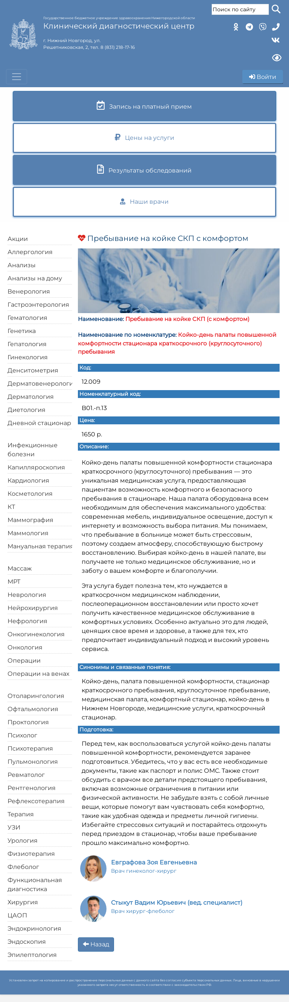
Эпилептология (32, 954)
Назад (96, 944)
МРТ (14, 581)
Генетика (22, 331)
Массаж (20, 568)
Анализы (22, 265)
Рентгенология (32, 788)
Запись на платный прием (144, 105)
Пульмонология (33, 761)
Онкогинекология (36, 634)
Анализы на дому (35, 278)
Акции (18, 238)
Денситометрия (33, 370)
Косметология (30, 493)
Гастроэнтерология (38, 304)
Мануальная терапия (41, 546)
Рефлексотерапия (36, 801)
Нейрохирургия (33, 607)
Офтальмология (33, 709)
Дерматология (31, 396)
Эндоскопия (27, 941)
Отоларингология (36, 695)
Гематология (27, 317)
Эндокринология (34, 928)
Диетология (27, 409)
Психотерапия (30, 748)
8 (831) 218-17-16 (117, 47)
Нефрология (27, 621)
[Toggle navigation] (16, 76)
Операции (24, 660)
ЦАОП (17, 915)
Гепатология (27, 344)
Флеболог (23, 866)
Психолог (22, 735)
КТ (11, 506)
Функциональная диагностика (35, 884)
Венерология (29, 291)
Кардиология (28, 480)
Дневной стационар (39, 423)
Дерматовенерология (42, 383)
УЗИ (14, 827)
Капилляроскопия (36, 467)
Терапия (21, 814)
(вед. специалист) (176, 906)
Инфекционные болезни (33, 450)
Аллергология (30, 252)
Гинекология (28, 357)
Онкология (25, 647)
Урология (23, 840)
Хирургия (23, 902)
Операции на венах (38, 673)
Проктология (28, 722)
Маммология (28, 533)
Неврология (27, 594)
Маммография (30, 520)
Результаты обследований (144, 169)
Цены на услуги (144, 137)
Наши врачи (144, 201)
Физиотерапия (31, 853)
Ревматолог (26, 774)
